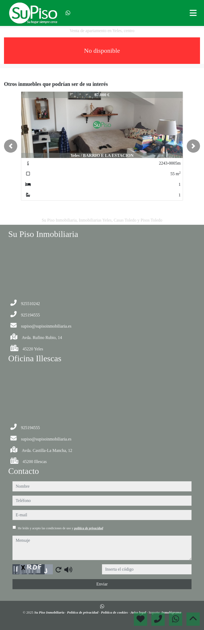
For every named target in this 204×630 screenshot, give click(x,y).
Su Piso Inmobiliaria (49, 612)
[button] (10, 146)
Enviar (102, 584)
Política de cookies (115, 612)
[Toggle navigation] (193, 13)
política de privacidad (88, 528)
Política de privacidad (83, 612)
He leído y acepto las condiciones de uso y (60, 528)
